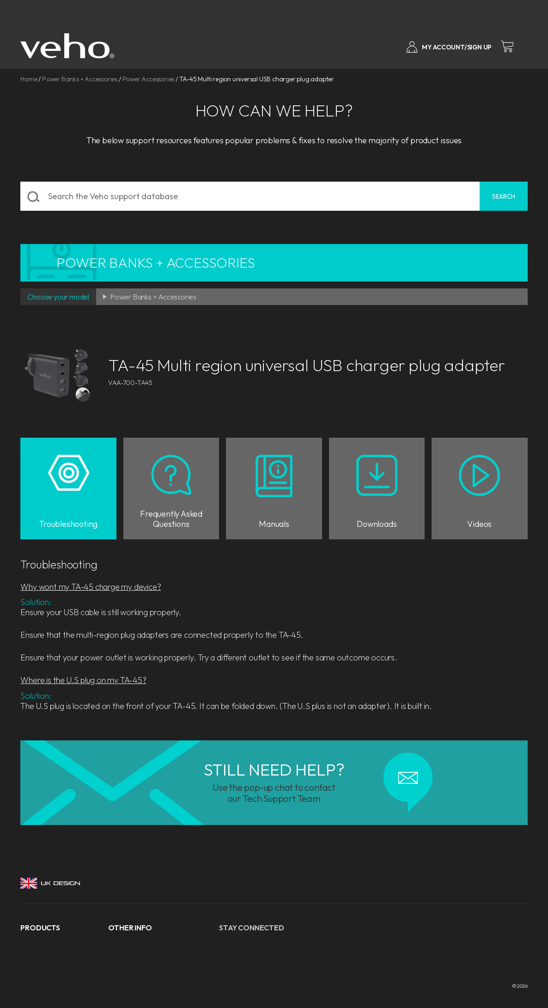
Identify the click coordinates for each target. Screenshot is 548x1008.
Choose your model (58, 296)
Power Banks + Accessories (79, 79)
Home (28, 79)
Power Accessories (148, 79)
